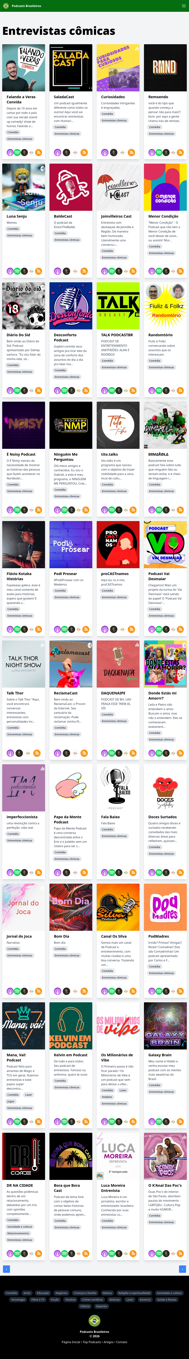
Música (107, 1293)
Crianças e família (85, 1293)
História (70, 1299)
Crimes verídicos (92, 1299)
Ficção (55, 1299)
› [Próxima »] (182, 1269)
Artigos (109, 1342)
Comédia (11, 1293)
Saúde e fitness (166, 1299)
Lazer (129, 1299)
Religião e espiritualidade (134, 1293)
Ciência (85, 1306)
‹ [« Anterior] (6, 1269)
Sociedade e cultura (169, 1293)
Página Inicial (71, 1342)
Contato (121, 1342)
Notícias (114, 1299)
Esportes (101, 1306)
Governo (145, 1299)
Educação (43, 1293)
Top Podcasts (92, 1342)
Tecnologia (18, 1299)
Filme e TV (37, 1299)
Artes (27, 1293)
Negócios (61, 1293)
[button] (184, 6)
